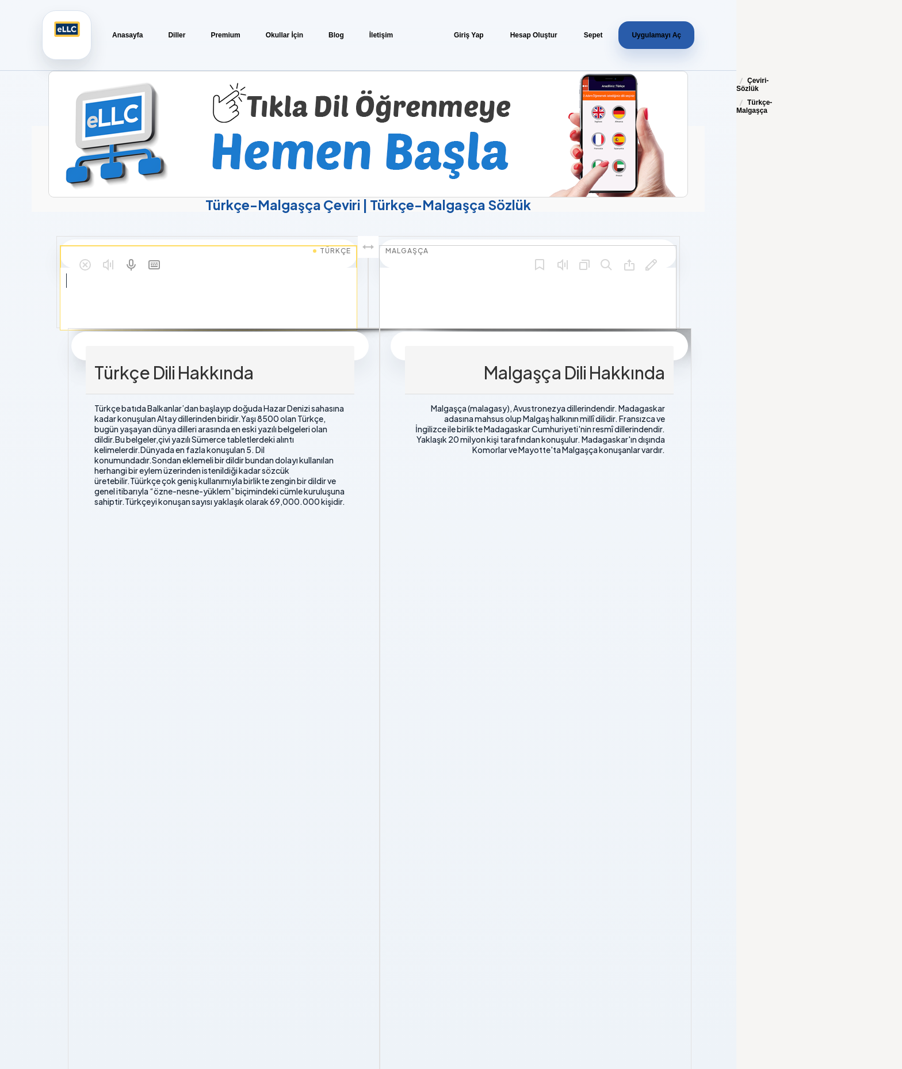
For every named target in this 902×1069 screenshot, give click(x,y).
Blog (336, 35)
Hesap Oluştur (533, 35)
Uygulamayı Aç (656, 35)
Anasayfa (127, 35)
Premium (225, 35)
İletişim (381, 35)
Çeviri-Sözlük (752, 85)
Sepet (593, 35)
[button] (85, 265)
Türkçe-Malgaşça (754, 106)
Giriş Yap (469, 35)
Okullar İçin (284, 35)
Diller (176, 35)
